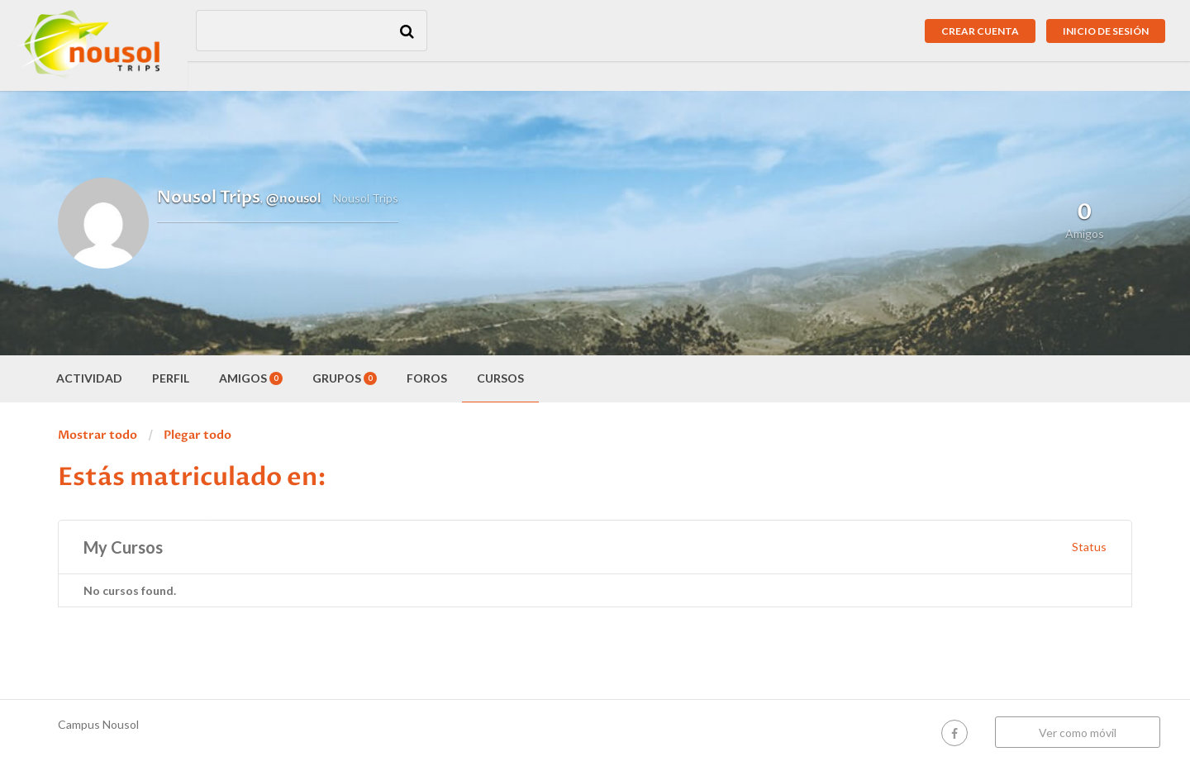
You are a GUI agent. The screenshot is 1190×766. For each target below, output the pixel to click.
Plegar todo (197, 435)
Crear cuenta (980, 31)
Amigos (251, 378)
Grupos (344, 378)
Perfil (170, 378)
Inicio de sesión (1106, 31)
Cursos (500, 378)
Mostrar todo (97, 435)
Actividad (89, 378)
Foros (427, 378)
